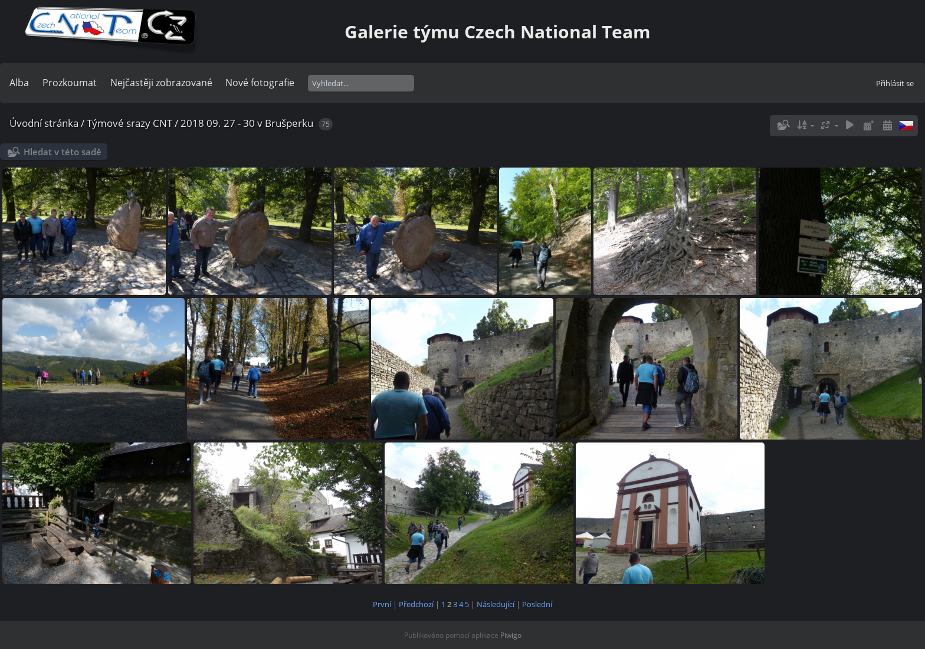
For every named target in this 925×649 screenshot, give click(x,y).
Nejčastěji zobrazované (161, 82)
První (382, 604)
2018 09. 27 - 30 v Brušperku (247, 123)
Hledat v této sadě (62, 152)
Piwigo (510, 635)
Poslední (537, 604)
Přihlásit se (895, 83)
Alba (19, 82)
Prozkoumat (69, 82)
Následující (495, 604)
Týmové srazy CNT (129, 123)
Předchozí (416, 604)
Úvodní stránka (43, 123)
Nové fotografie (259, 82)
